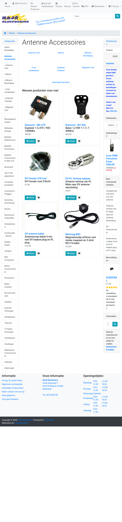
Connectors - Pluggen (10, 192)
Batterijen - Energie (9, 129)
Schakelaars (9, 317)
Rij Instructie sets (9, 294)
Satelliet (7, 302)
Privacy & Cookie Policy (12, 380)
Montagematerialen (61, 82)
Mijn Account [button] (19, 3)
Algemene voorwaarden (12, 384)
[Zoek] (94, 16)
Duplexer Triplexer (8, 99)
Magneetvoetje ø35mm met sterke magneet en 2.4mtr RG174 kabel (80, 240)
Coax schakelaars (9, 90)
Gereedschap (9, 225)
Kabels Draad (7, 243)
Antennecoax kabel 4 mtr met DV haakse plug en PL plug (39, 239)
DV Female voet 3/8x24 (37, 181)
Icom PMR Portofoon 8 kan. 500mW (112, 160)
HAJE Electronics (25, 420)
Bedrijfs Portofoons (9, 147)
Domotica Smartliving (9, 201)
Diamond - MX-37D (35, 124)
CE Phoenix (49, 420)
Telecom (8, 323)
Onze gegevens (8, 395)
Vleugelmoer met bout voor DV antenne (111, 195)
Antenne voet (34, 53)
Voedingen (9, 344)
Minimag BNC (73, 234)
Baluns (61, 53)
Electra (7, 209)
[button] (86, 6)
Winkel (12, 33)
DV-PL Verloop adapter (77, 178)
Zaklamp (8, 362)
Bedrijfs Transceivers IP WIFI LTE (10, 158)
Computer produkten (8, 183)
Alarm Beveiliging (9, 48)
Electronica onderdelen (9, 216)
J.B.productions (21, 423)
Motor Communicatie (10, 269)
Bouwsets (8, 167)
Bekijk (30, 141)
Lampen (8, 251)
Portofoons (9, 278)
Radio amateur (8, 285)
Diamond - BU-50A (75, 124)
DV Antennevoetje (111, 229)
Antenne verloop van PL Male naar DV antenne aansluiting (78, 184)
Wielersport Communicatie (10, 353)
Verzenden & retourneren (12, 388)
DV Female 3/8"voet (36, 178)
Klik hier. (113, 111)
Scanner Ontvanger (8, 309)
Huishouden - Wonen (9, 234)
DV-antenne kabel (34, 233)
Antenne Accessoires (26, 33)
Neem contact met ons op (13, 392)
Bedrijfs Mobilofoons (10, 138)
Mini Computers (9, 258)
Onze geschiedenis (10, 399)
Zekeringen (9, 368)
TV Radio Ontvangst (8, 330)
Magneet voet (88, 67)
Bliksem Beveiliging (9, 81)
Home (7, 5)
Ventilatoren (9, 338)
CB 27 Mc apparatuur (9, 174)
